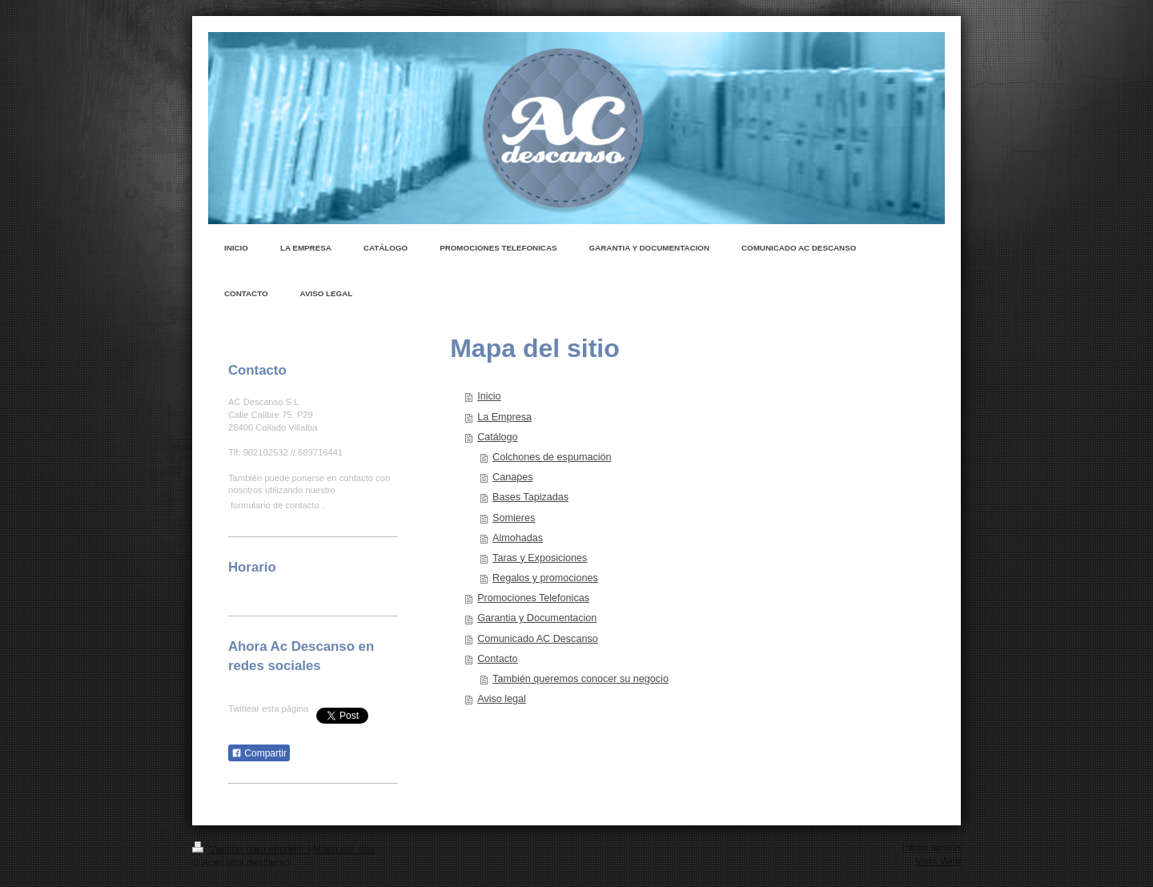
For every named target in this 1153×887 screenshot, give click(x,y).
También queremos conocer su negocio (580, 678)
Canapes (512, 477)
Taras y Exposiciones (539, 558)
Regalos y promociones (545, 578)
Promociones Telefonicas (533, 598)
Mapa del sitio (344, 849)
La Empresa (504, 417)
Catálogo (497, 437)
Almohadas (517, 538)
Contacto (497, 658)
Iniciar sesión (932, 847)
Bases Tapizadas (530, 497)
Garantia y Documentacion (537, 618)
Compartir (259, 753)
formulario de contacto (275, 505)
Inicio (488, 396)
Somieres (513, 518)
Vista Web (938, 861)
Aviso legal (501, 698)
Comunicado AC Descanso (537, 638)
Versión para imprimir (249, 849)
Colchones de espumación (551, 457)
